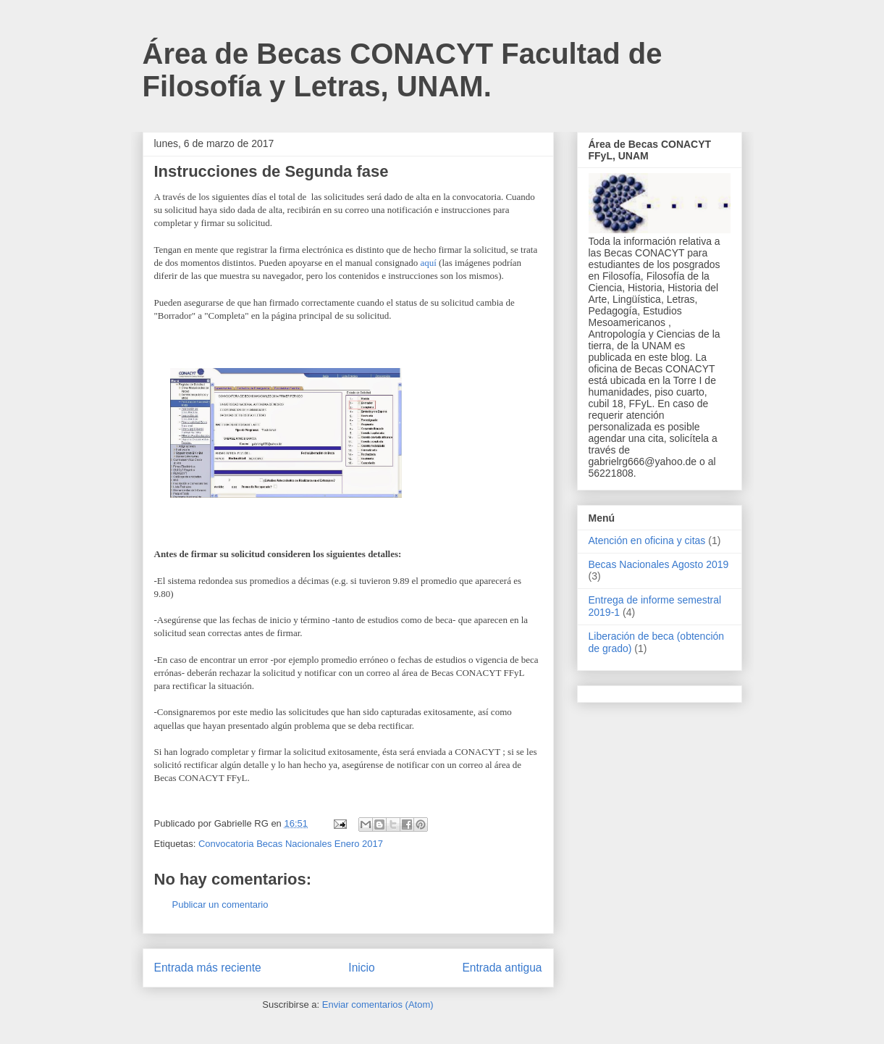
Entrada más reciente (207, 967)
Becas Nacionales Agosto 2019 (659, 564)
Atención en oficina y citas (647, 540)
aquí (428, 262)
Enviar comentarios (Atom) (378, 1004)
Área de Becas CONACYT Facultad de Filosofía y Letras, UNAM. (402, 70)
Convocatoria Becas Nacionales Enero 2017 (290, 843)
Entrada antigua (502, 967)
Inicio (361, 967)
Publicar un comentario (220, 904)
